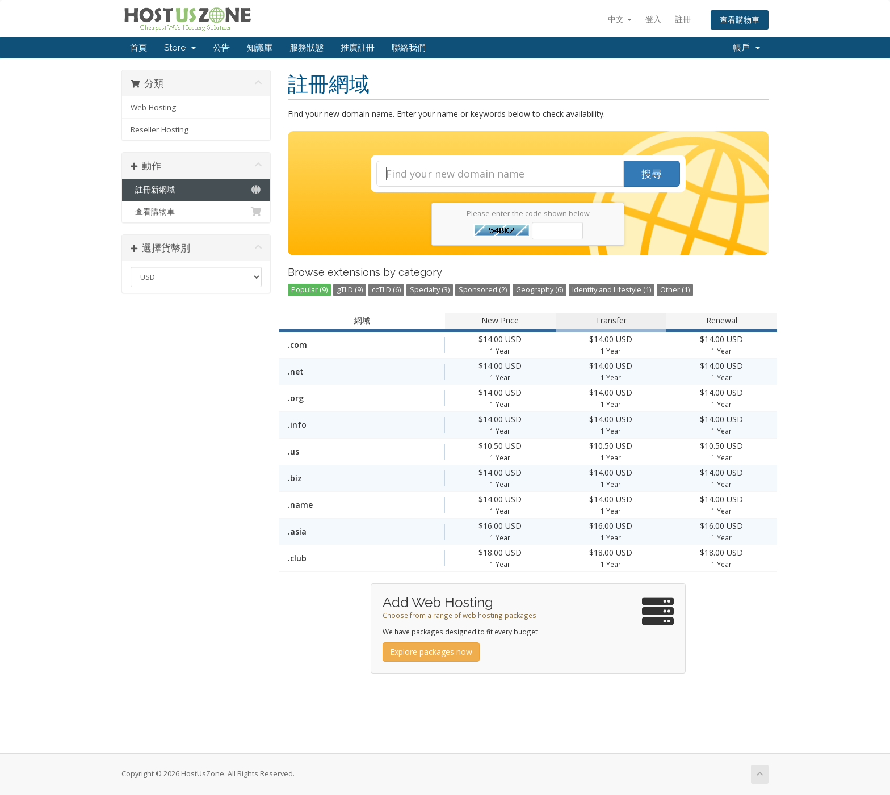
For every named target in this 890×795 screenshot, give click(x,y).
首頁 (138, 48)
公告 (221, 48)
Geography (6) (539, 290)
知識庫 (259, 48)
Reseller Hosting (159, 129)
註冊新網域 (196, 189)
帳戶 (746, 48)
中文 (620, 19)
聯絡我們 (409, 48)
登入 (653, 19)
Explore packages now (431, 651)
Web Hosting (153, 107)
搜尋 (651, 173)
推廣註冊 (358, 48)
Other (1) (675, 290)
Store (180, 48)
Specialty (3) (430, 290)
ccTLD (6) (386, 290)
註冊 (683, 19)
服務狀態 (306, 48)
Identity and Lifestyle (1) (611, 290)
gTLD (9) (350, 290)
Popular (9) (309, 290)
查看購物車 (739, 19)
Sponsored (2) (483, 290)
